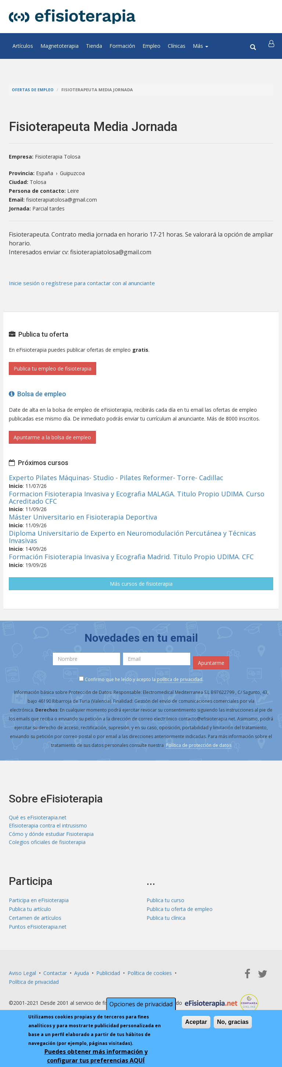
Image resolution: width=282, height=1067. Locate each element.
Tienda (94, 45)
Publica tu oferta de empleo (180, 911)
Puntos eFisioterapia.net (37, 928)
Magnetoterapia (59, 45)
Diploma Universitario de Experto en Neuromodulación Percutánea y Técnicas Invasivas (132, 537)
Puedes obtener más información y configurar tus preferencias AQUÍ (96, 1055)
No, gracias (233, 1022)
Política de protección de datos (198, 745)
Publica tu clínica (166, 920)
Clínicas (176, 45)
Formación (122, 45)
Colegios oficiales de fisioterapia (47, 844)
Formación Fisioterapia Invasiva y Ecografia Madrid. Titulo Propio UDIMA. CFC (131, 556)
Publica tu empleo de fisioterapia (52, 368)
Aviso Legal (22, 975)
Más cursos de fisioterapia (141, 583)
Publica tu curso (165, 902)
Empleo (151, 45)
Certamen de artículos (35, 920)
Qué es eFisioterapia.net (37, 817)
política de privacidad (179, 679)
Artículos (22, 45)
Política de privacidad (34, 984)
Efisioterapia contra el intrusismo (48, 826)
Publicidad (108, 975)
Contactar (55, 975)
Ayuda (81, 975)
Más (200, 45)
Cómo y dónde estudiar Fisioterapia (51, 835)
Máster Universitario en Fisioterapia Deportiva (83, 517)
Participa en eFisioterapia (39, 902)
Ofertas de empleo (33, 89)
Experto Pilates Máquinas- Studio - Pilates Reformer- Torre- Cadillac (116, 477)
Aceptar (196, 1022)
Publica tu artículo (30, 911)
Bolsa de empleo (37, 394)
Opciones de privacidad (141, 1004)
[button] (272, 46)
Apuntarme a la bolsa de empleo (52, 437)
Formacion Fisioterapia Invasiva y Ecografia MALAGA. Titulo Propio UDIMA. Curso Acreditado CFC (136, 497)
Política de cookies (149, 975)
